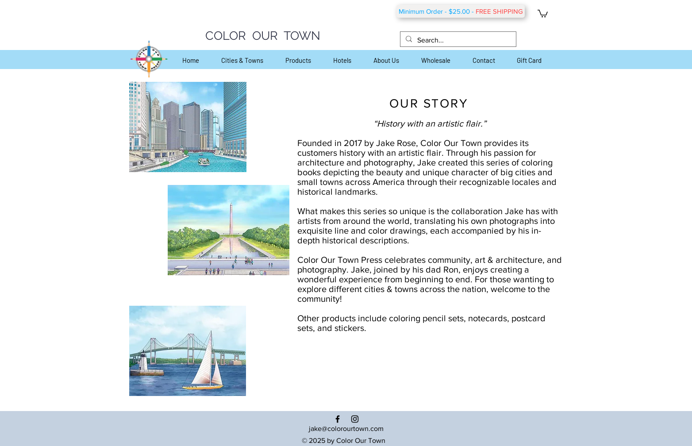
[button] (543, 13)
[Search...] (457, 40)
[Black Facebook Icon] (337, 419)
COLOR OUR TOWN (262, 35)
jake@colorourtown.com (346, 428)
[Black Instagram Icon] (355, 419)
